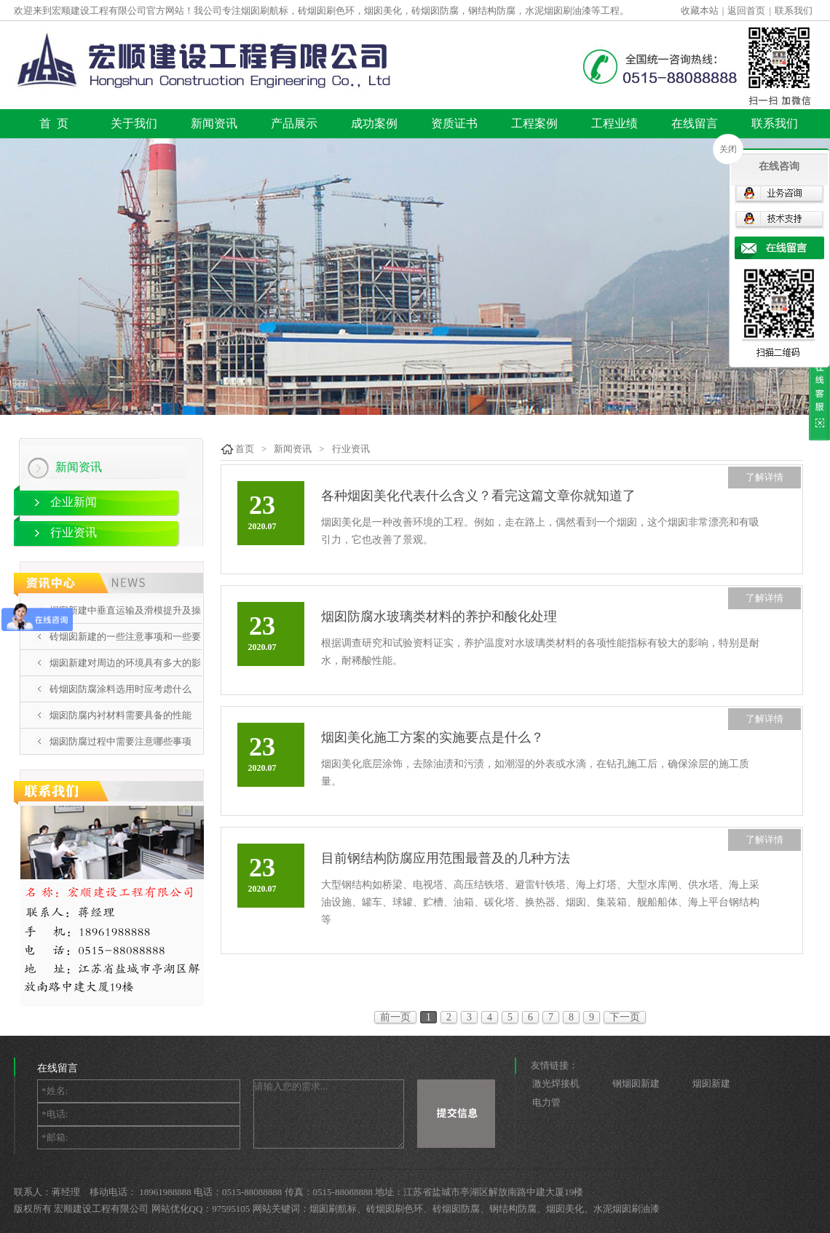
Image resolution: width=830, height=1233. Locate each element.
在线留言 (694, 123)
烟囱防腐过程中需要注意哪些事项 (120, 741)
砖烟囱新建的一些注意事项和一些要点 (125, 649)
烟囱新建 (711, 1083)
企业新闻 (73, 502)
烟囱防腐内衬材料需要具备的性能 (120, 715)
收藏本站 (700, 10)
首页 (244, 448)
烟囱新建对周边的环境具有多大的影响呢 (125, 675)
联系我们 (794, 10)
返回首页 (746, 10)
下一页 (624, 1017)
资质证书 (454, 123)
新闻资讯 (214, 123)
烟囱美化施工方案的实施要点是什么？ (432, 737)
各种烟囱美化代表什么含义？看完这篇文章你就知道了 (478, 495)
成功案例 (374, 123)
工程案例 (534, 123)
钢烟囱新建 (636, 1083)
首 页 (53, 123)
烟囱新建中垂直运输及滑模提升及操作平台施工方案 (125, 623)
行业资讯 (73, 532)
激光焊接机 (556, 1083)
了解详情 (764, 477)
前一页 (395, 1017)
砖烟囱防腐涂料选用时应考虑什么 (120, 688)
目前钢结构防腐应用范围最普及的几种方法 (445, 858)
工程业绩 (614, 123)
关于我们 (134, 123)
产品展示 (294, 123)
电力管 (546, 1102)
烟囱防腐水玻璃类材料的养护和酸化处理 (439, 616)
